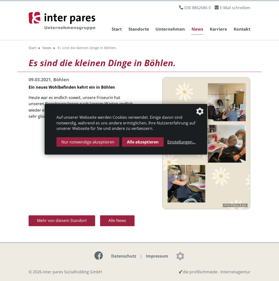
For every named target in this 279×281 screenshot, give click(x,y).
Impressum (157, 256)
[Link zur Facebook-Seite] (99, 255)
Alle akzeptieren (143, 142)
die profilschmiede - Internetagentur (216, 272)
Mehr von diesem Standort (62, 220)
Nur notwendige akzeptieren (87, 142)
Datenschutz (123, 256)
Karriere (218, 29)
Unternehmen (170, 29)
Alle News (117, 220)
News (197, 29)
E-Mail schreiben (235, 7)
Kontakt (242, 29)
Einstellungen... (181, 142)
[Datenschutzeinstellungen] (180, 256)
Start (117, 29)
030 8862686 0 (197, 7)
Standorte (138, 29)
